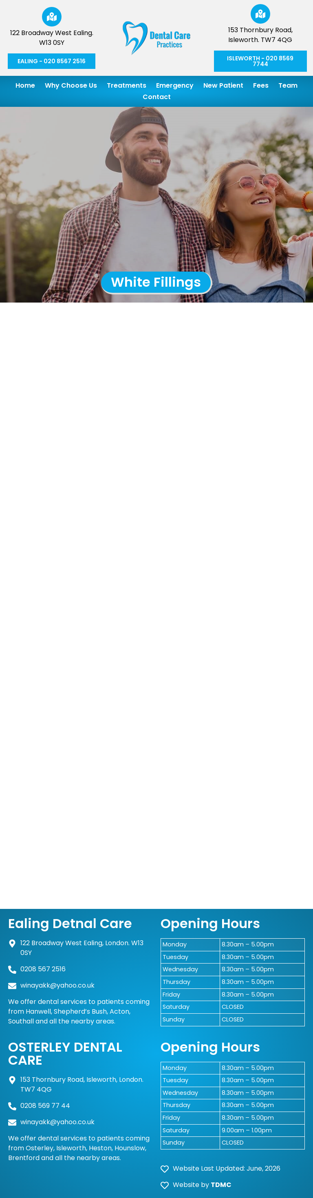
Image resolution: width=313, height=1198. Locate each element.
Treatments (126, 85)
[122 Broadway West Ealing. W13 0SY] (52, 17)
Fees (261, 85)
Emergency (175, 85)
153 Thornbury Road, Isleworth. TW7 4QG (260, 34)
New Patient (223, 85)
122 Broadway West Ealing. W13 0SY (51, 37)
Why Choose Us (71, 85)
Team (288, 85)
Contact (157, 97)
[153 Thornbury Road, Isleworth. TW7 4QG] (260, 14)
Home (25, 85)
